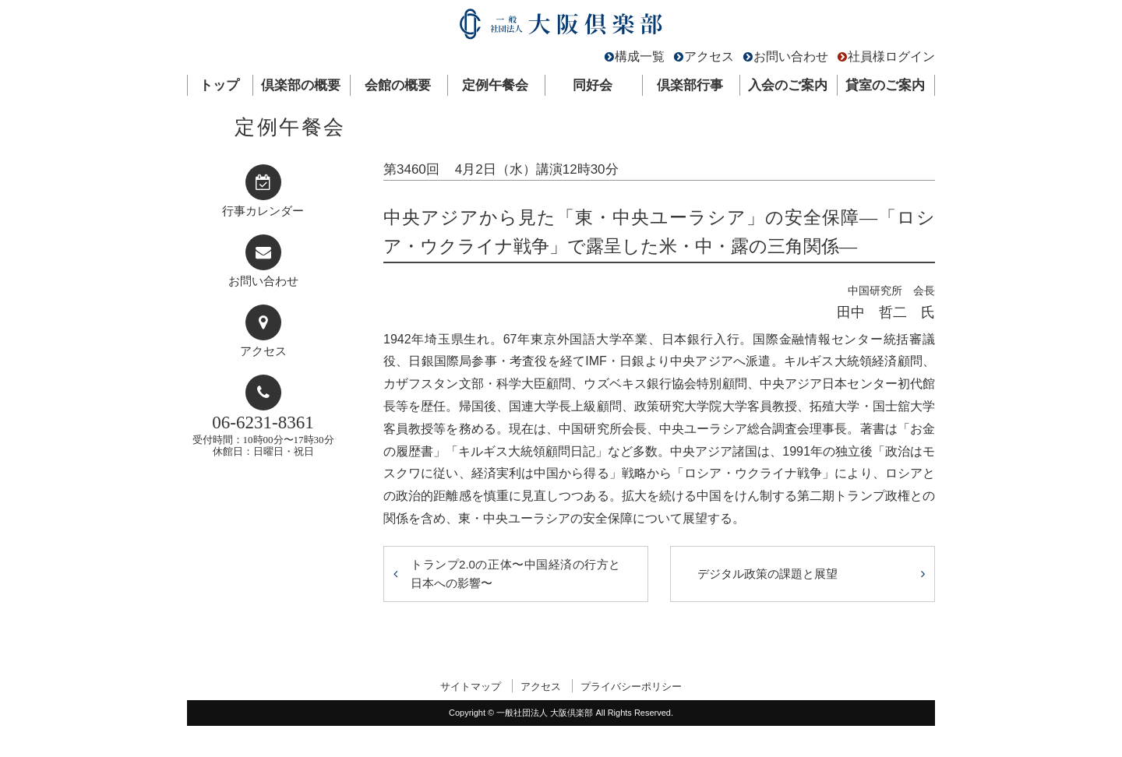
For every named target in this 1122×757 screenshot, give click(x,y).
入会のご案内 (787, 85)
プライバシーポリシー (631, 686)
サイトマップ (470, 686)
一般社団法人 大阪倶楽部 (561, 28)
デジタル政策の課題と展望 (767, 573)
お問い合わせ (790, 56)
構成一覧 (640, 56)
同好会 (592, 85)
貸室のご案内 (885, 85)
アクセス (709, 56)
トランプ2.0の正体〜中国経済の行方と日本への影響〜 (516, 574)
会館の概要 (398, 85)
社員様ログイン (891, 56)
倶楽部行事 (690, 85)
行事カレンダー (263, 211)
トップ (219, 85)
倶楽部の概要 (300, 85)
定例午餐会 (495, 85)
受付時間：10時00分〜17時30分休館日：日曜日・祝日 (263, 435)
